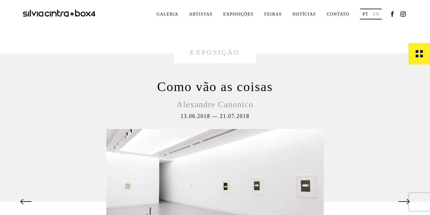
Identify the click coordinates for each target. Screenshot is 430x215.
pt (365, 14)
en (376, 14)
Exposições (238, 14)
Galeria (167, 14)
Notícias (304, 14)
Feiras (273, 14)
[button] (26, 201)
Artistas (200, 14)
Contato (338, 14)
